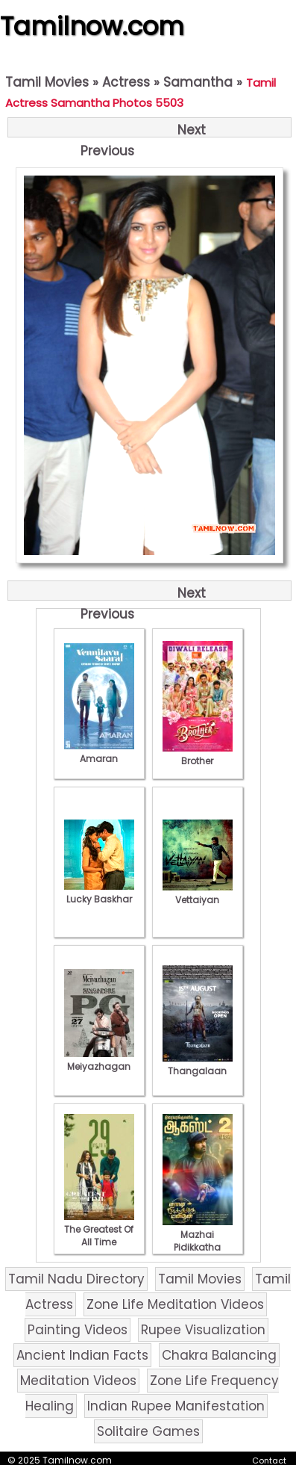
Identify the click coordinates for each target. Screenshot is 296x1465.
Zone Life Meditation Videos (175, 1304)
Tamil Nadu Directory (76, 1279)
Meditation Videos (78, 1381)
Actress (126, 82)
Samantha (198, 82)
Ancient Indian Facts (82, 1355)
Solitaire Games (148, 1431)
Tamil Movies (47, 82)
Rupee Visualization (203, 1330)
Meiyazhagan (99, 1060)
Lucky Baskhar (99, 892)
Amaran (99, 752)
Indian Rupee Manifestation (176, 1406)
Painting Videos (77, 1330)
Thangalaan (198, 1064)
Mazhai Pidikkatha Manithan (198, 1240)
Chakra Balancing (219, 1355)
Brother (198, 754)
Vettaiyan (198, 893)
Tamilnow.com (92, 26)
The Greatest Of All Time (99, 1229)
